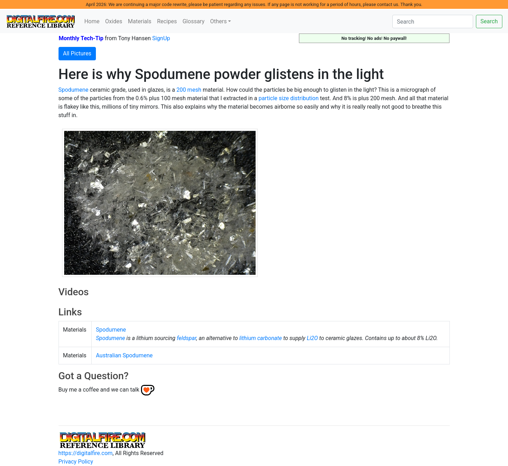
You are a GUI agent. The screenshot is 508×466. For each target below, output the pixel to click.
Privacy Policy (76, 461)
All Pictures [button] (77, 53)
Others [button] (218, 21)
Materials (140, 21)
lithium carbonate (260, 338)
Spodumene (73, 89)
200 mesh (188, 89)
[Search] (432, 21)
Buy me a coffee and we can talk (99, 389)
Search (489, 21)
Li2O (312, 338)
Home (91, 21)
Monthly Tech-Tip (81, 38)
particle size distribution (288, 98)
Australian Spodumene (124, 355)
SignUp (161, 38)
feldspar (186, 338)
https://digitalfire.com (86, 453)
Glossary (193, 21)
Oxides (113, 21)
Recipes (167, 21)
